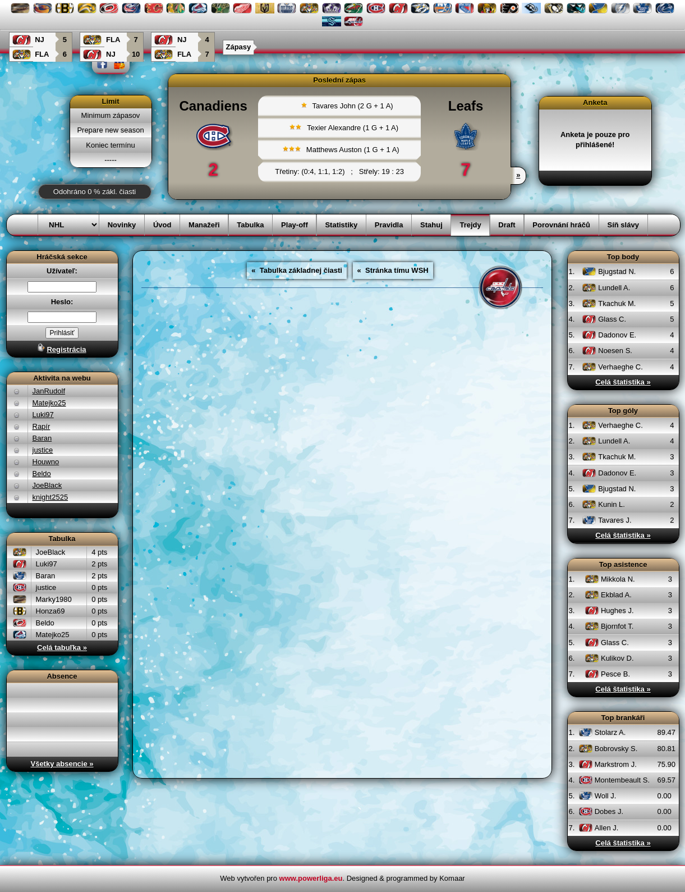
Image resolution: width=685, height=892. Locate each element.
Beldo (42, 473)
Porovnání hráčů (561, 225)
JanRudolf (49, 391)
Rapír (41, 426)
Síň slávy (623, 225)
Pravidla (389, 225)
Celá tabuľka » (62, 647)
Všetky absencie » (61, 764)
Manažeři (204, 225)
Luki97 (43, 414)
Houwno (46, 462)
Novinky (122, 225)
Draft (506, 225)
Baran (42, 438)
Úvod (162, 225)
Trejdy (470, 225)
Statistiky (341, 225)
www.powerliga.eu (311, 878)
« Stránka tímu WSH (393, 270)
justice (43, 450)
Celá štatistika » (622, 382)
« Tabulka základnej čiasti (296, 270)
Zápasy (238, 47)
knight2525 (50, 497)
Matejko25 (49, 403)
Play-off (294, 225)
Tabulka (250, 225)
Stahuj (431, 225)
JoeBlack (47, 485)
